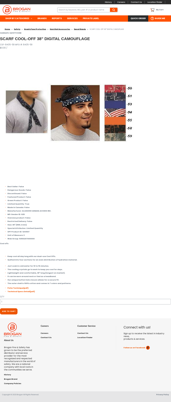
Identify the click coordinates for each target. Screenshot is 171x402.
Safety (17, 29)
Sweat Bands (80, 29)
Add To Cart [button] (8, 311)
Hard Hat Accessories (60, 29)
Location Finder (154, 2)
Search (114, 9)
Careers (121, 2)
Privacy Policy (162, 394)
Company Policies (12, 383)
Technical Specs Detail (21, 291)
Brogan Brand (10, 379)
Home (7, 29)
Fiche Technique (17, 288)
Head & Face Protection (35, 29)
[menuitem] (19, 18)
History (108, 2)
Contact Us (136, 2)
